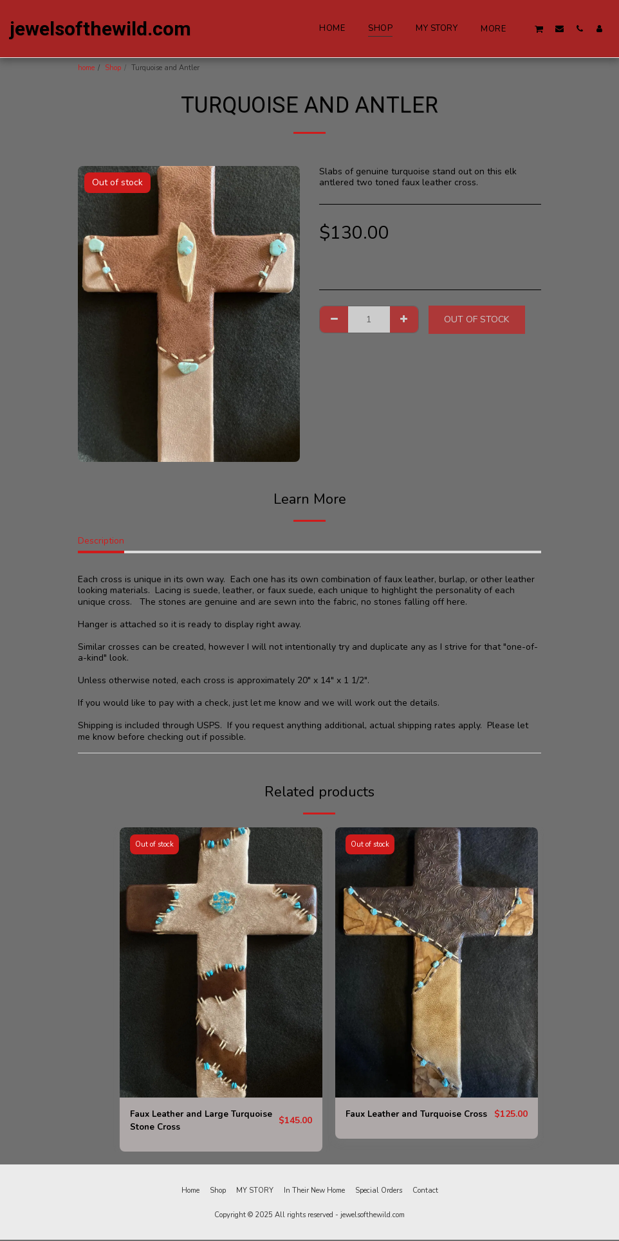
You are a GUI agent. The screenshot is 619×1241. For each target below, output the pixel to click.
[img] (221, 962)
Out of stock (476, 319)
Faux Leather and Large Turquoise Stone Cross (182, 1121)
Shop (113, 68)
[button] (539, 28)
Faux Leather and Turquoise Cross (406, 1121)
